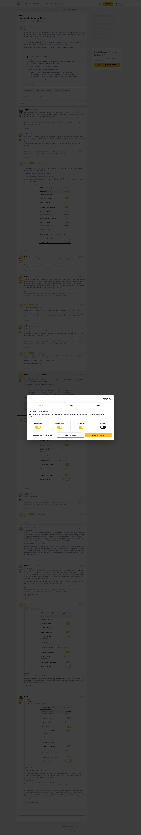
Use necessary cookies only (42, 435)
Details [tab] (70, 405)
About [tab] (99, 405)
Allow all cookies (98, 435)
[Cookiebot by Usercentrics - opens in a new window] (103, 398)
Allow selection (70, 435)
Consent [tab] (42, 405)
